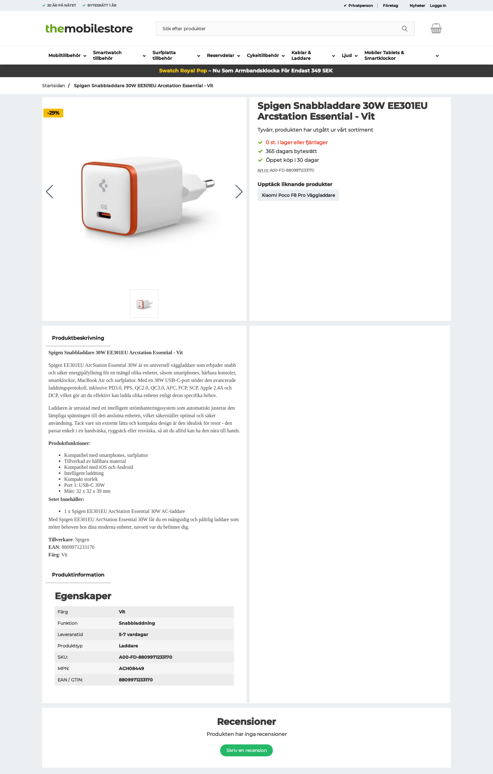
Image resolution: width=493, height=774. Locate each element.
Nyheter (417, 5)
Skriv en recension (246, 750)
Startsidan (53, 85)
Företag (390, 5)
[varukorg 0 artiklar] (436, 28)
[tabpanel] (144, 448)
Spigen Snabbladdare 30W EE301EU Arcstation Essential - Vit (143, 85)
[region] (144, 338)
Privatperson (360, 5)
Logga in (438, 5)
